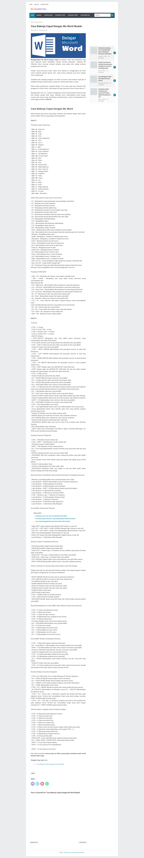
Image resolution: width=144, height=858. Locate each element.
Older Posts (82, 842)
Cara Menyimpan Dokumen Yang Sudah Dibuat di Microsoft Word (55, 518)
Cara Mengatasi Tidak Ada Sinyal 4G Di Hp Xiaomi (104, 78)
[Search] (102, 15)
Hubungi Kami (44, 4)
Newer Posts (33, 842)
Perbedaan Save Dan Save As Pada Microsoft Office (51, 516)
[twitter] (37, 784)
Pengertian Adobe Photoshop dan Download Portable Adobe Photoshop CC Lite (104, 93)
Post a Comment (43, 30)
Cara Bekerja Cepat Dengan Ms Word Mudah (50, 764)
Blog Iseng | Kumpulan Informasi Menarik (74, 852)
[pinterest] (42, 784)
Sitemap (36, 4)
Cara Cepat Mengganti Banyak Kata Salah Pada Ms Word (53, 521)
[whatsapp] (47, 784)
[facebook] (33, 784)
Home (31, 4)
